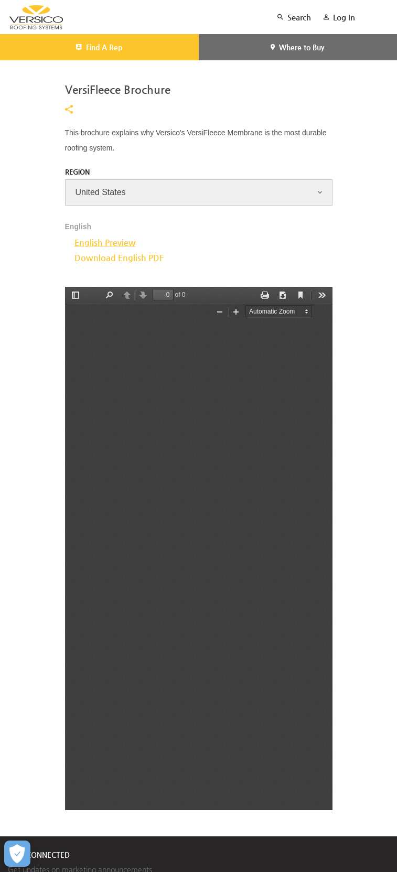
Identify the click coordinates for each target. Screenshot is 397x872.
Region (77, 171)
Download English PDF (119, 258)
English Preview (105, 242)
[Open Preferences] (17, 854)
